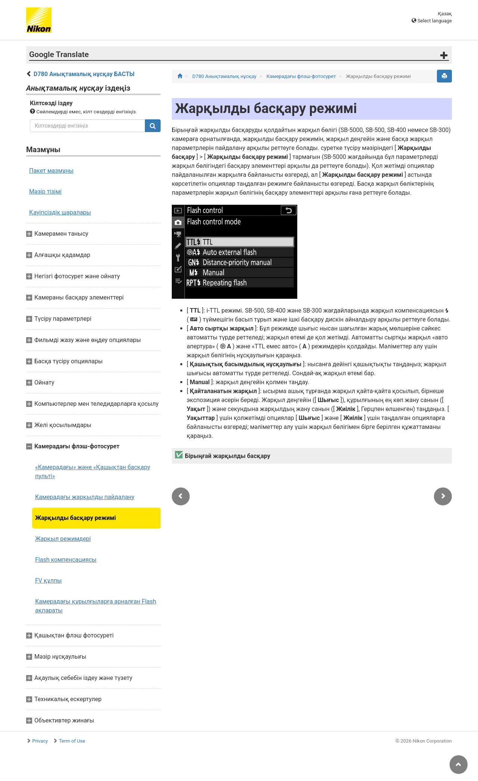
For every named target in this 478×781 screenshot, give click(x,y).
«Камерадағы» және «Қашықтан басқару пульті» (92, 472)
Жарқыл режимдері (63, 538)
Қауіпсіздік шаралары (60, 212)
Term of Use (72, 741)
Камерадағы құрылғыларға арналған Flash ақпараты (95, 606)
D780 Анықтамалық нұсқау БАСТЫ (84, 74)
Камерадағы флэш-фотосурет (302, 76)
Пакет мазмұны (51, 170)
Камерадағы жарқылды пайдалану (84, 497)
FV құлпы (48, 580)
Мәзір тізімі (45, 191)
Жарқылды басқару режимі (75, 517)
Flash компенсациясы (65, 559)
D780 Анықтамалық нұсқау (225, 76)
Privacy (40, 741)
